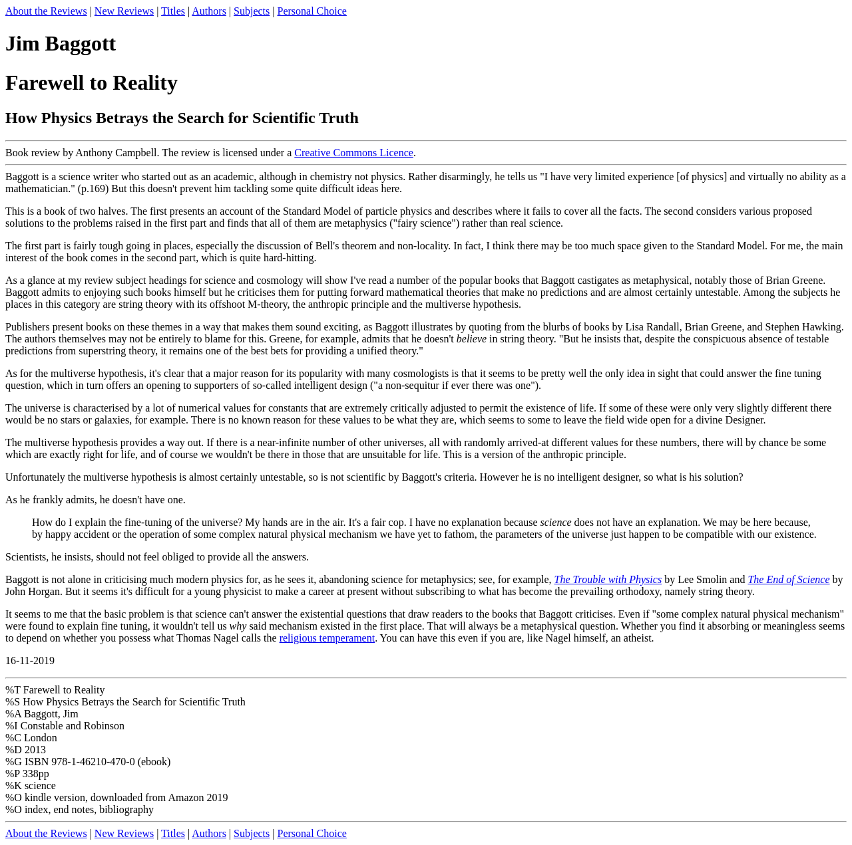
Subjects (252, 11)
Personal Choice (311, 11)
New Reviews (124, 11)
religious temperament (327, 638)
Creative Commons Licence (353, 152)
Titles (173, 11)
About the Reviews (46, 11)
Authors (209, 11)
